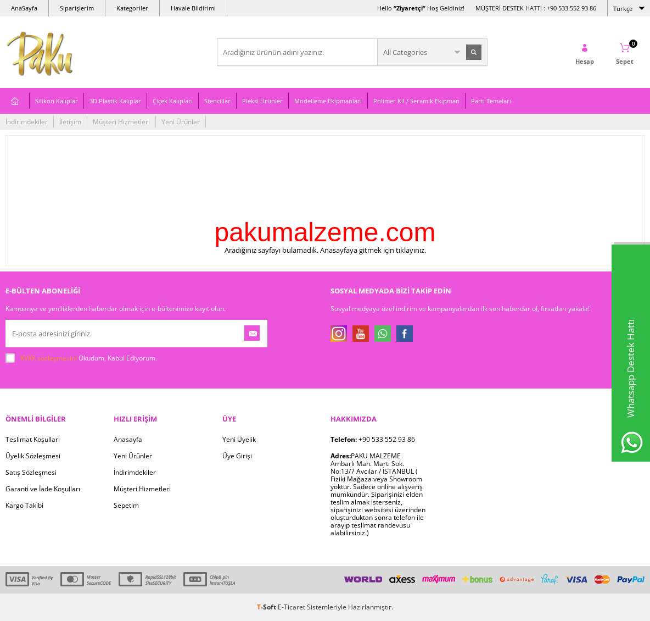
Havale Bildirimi (193, 8)
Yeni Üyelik (239, 439)
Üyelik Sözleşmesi (32, 456)
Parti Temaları (491, 101)
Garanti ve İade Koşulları (42, 489)
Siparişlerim (77, 8)
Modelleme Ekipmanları (328, 101)
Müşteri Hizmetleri (121, 121)
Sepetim (126, 505)
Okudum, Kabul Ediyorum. (81, 358)
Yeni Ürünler (180, 121)
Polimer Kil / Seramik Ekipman (416, 101)
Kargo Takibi (24, 505)
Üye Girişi (237, 456)
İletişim (70, 121)
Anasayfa (128, 439)
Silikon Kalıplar (56, 101)
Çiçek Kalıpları (173, 101)
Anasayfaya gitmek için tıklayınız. (373, 250)
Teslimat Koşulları (32, 439)
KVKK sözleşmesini (48, 358)
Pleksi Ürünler (262, 101)
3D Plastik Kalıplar (115, 101)
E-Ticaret (291, 607)
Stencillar (217, 101)
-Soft (267, 607)
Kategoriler (132, 8)
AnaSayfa (24, 8)
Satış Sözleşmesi (31, 472)
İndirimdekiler (26, 121)
